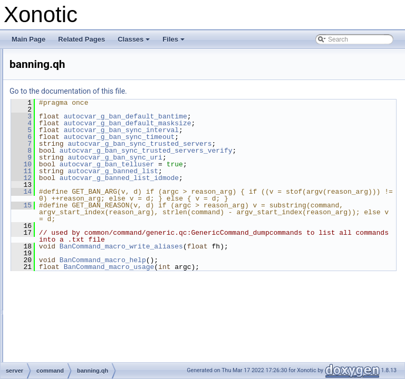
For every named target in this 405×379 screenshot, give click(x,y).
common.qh (68, 257)
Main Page (28, 39)
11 (153, 171)
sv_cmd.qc (67, 338)
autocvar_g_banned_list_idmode (251, 178)
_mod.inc (65, 176)
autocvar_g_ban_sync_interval (253, 130)
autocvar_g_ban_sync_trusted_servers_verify (277, 150)
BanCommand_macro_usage (241, 287)
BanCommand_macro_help (234, 280)
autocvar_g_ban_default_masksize (259, 123)
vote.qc (62, 361)
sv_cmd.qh (67, 350)
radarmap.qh (70, 303)
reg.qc (60, 315)
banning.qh (67, 211)
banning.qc (67, 199)
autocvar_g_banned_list (244, 171)
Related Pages (81, 39)
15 (153, 212)
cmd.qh (62, 234)
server (43, 141)
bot (47, 153)
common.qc (68, 246)
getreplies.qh (70, 280)
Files (174, 42)
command (57, 164)
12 (153, 178)
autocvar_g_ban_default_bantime (257, 116)
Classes (134, 42)
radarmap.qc (69, 292)
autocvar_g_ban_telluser (238, 164)
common (47, 83)
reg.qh (61, 327)
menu (43, 130)
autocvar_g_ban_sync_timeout (251, 137)
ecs (40, 107)
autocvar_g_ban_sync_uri (246, 157)
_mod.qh (64, 188)
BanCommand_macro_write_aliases (253, 267)
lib (38, 118)
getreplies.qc (70, 269)
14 (153, 191)
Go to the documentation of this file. (200, 91)
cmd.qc (62, 222)
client (42, 72)
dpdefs (44, 95)
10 (153, 164)
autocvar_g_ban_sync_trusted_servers (271, 143)
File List (37, 60)
